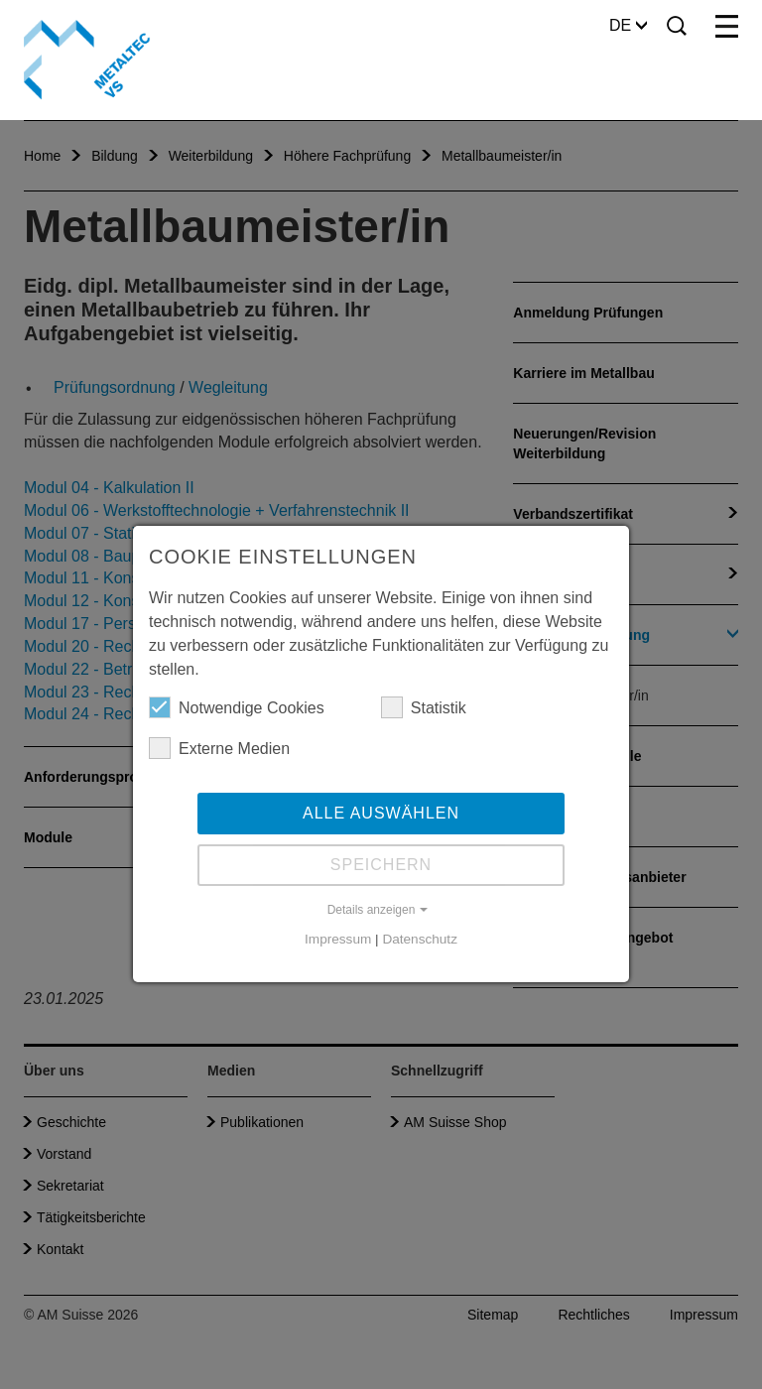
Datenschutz (419, 939)
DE (628, 25)
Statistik (423, 707)
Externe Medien (219, 748)
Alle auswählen (381, 813)
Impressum (338, 939)
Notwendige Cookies (236, 707)
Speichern (381, 864)
